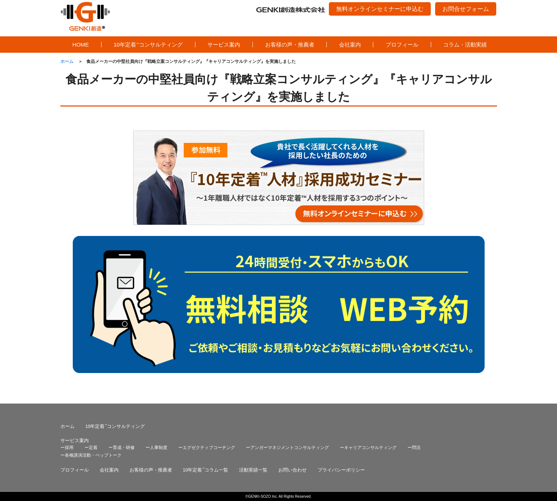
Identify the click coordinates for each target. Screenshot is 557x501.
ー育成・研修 (121, 447)
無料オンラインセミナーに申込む (379, 9)
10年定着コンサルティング (148, 44)
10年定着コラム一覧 (205, 470)
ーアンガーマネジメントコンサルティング (287, 447)
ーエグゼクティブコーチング (206, 447)
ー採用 (66, 447)
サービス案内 (223, 44)
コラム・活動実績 (465, 44)
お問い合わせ (292, 470)
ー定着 (91, 447)
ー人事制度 (156, 447)
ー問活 (414, 447)
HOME (80, 44)
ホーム (67, 426)
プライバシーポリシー (341, 470)
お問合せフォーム (465, 9)
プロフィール (402, 44)
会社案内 (350, 44)
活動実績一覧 (253, 470)
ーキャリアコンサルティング (368, 447)
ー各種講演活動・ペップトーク (91, 455)
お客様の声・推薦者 (289, 44)
